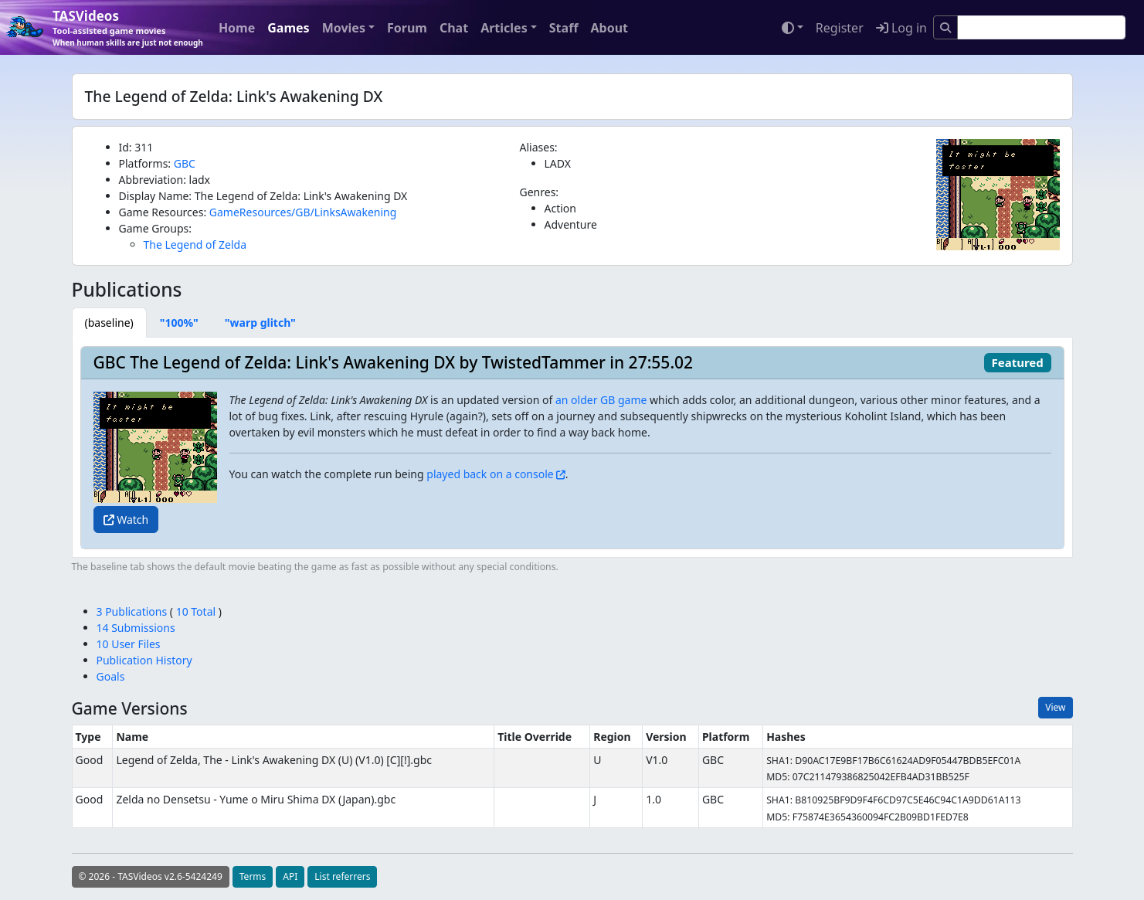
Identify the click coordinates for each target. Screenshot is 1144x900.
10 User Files (129, 644)
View (1055, 707)
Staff (564, 27)
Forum (407, 27)
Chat (454, 27)
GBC (184, 163)
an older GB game (601, 399)
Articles (504, 27)
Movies (343, 27)
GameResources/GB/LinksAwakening (302, 212)
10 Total (196, 611)
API (290, 876)
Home (237, 27)
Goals (111, 676)
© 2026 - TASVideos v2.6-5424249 (150, 876)
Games (288, 27)
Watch (126, 519)
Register (840, 27)
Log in (901, 27)
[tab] (109, 322)
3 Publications (133, 611)
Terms (252, 876)
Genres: (539, 192)
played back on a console (489, 474)
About (609, 27)
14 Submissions (136, 627)
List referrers (342, 876)
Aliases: (539, 147)
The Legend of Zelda (195, 244)
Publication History (144, 660)
